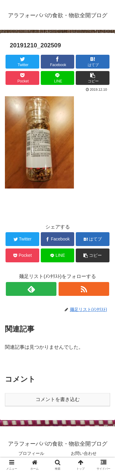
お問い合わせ (84, 453)
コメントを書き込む (58, 399)
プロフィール (31, 453)
